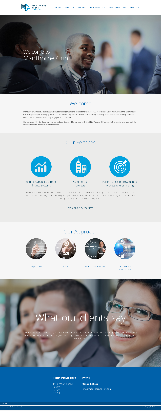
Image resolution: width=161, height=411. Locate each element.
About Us (69, 7)
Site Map (5, 403)
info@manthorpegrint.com (97, 388)
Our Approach (97, 7)
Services (82, 7)
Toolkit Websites (154, 406)
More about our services (80, 207)
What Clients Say (117, 7)
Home (58, 7)
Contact (134, 7)
